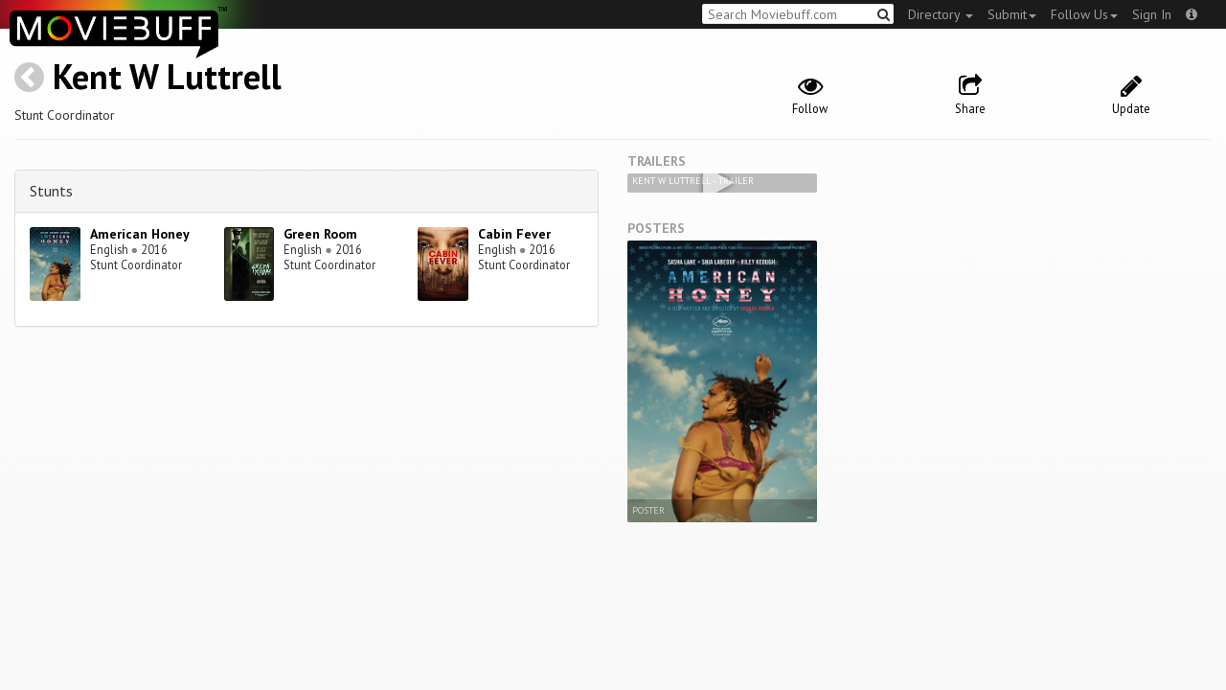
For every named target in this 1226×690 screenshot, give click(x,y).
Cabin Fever (514, 233)
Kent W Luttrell (167, 76)
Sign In (1151, 14)
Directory (940, 14)
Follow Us (1084, 14)
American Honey (140, 233)
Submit (1012, 14)
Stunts (51, 190)
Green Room (320, 233)
